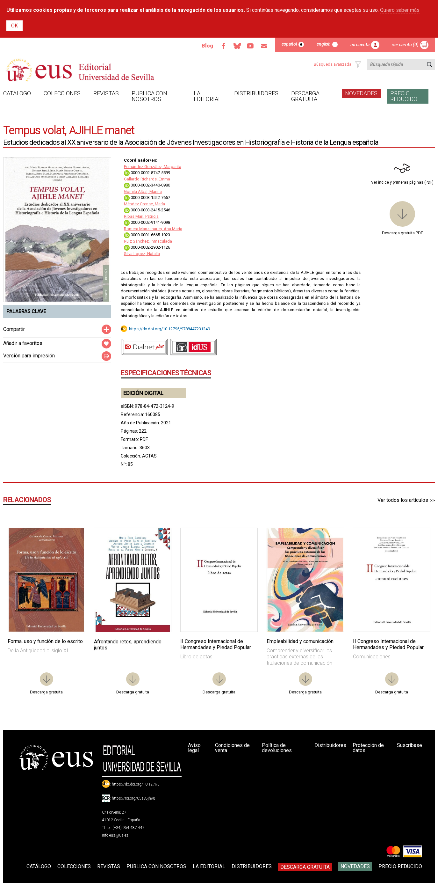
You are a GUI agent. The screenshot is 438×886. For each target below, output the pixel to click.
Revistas (106, 93)
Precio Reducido (403, 96)
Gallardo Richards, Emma (147, 179)
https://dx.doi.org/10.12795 (136, 784)
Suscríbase (409, 745)
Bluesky (237, 46)
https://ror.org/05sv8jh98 (133, 798)
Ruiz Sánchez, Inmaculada (148, 241)
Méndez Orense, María (144, 203)
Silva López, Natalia (142, 253)
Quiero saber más (400, 10)
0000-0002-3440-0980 (147, 185)
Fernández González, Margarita (152, 166)
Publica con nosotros (149, 96)
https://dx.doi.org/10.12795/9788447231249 (169, 328)
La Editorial (207, 96)
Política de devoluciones (277, 747)
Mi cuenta (360, 44)
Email (264, 46)
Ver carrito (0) (405, 44)
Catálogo (17, 93)
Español (289, 44)
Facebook (224, 46)
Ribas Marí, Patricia (141, 216)
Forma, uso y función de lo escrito (45, 641)
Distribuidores (256, 93)
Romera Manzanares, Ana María (153, 228)
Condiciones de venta (232, 747)
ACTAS (149, 455)
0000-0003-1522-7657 (147, 197)
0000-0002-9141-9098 (147, 222)
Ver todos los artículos (402, 500)
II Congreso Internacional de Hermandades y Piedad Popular (215, 644)
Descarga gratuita (305, 96)
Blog (207, 46)
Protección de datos (368, 747)
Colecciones (62, 93)
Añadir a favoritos (22, 343)
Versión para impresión (29, 356)
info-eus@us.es (115, 835)
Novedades (361, 93)
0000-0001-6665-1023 (147, 234)
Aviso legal (194, 747)
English (324, 44)
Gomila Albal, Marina (143, 191)
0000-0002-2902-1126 (147, 247)
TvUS (250, 46)
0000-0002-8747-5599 (147, 172)
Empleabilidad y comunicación (300, 641)
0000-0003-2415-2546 (147, 210)
